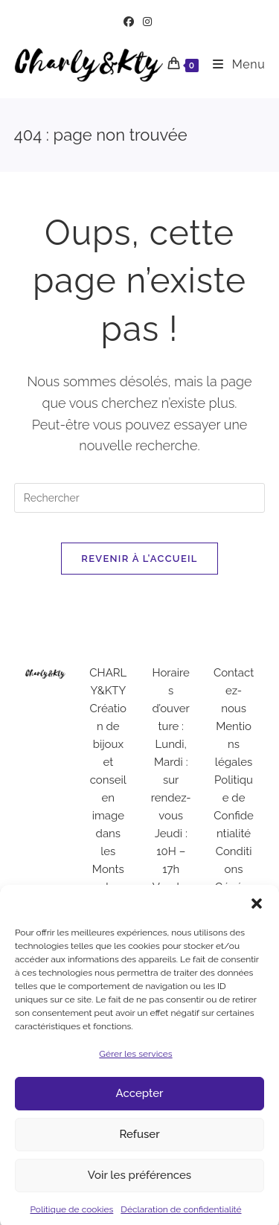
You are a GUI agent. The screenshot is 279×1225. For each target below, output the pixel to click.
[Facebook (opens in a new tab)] (131, 21)
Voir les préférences (139, 1187)
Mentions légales (233, 744)
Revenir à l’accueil (139, 558)
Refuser (139, 1146)
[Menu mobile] (233, 64)
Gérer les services (135, 1065)
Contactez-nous (234, 690)
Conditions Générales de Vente (234, 887)
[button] (256, 914)
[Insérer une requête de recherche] (140, 498)
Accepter (140, 1105)
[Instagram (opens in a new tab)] (147, 21)
